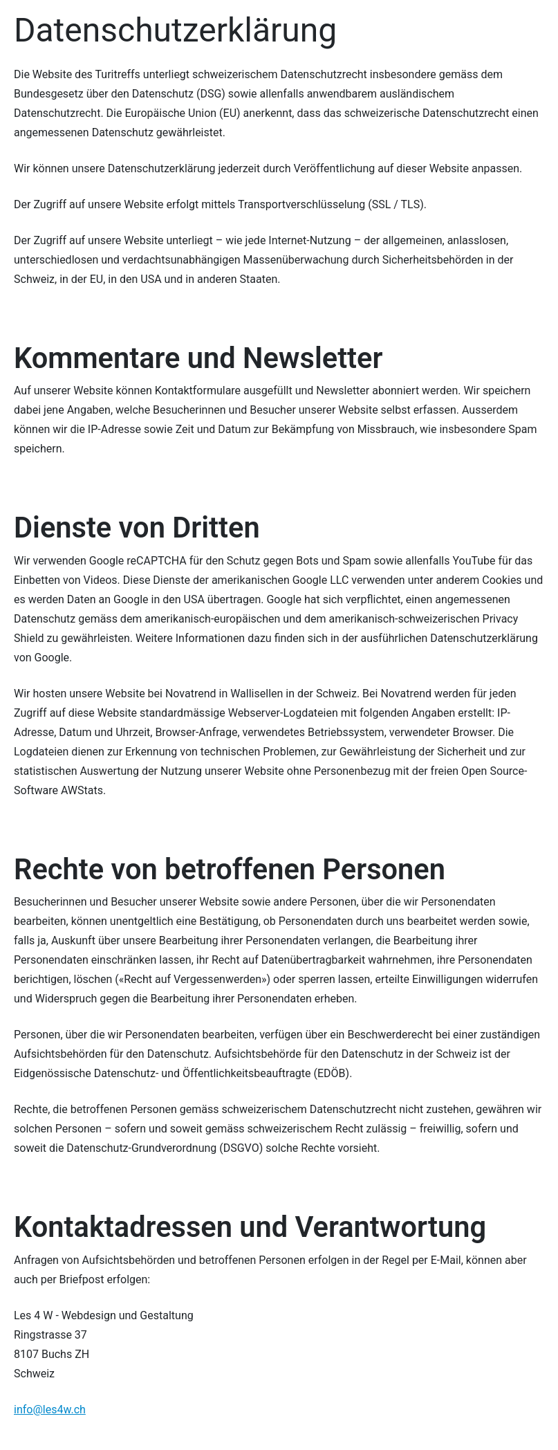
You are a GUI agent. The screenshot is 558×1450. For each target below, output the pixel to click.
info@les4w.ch (50, 1409)
